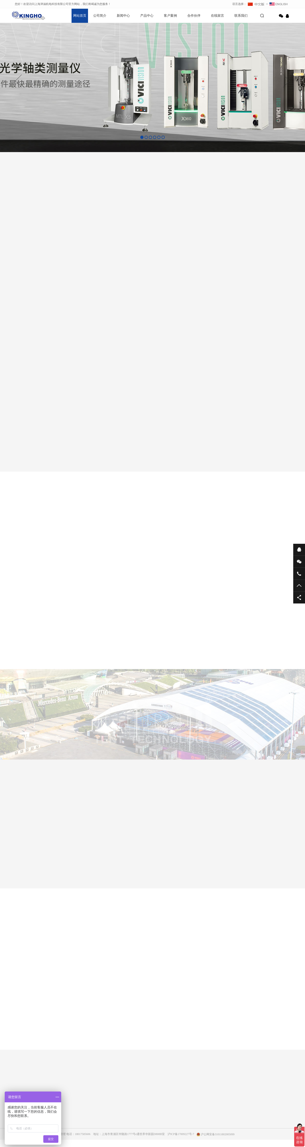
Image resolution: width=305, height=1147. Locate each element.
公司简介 (99, 15)
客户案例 (170, 15)
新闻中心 (123, 15)
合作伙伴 (194, 15)
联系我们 (241, 15)
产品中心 (146, 15)
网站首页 (79, 15)
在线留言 (217, 15)
